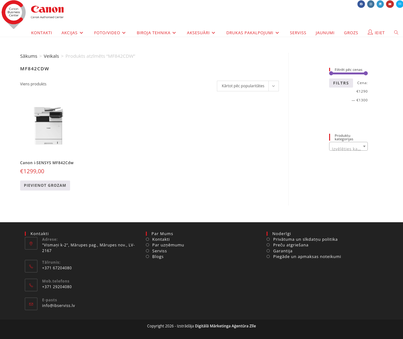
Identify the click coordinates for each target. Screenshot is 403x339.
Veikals (51, 56)
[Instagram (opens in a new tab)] (370, 4)
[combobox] (348, 146)
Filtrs (341, 83)
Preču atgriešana (291, 245)
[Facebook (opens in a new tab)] (361, 4)
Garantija (283, 251)
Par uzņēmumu (168, 245)
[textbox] (348, 148)
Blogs (157, 256)
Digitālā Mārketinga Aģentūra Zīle (225, 326)
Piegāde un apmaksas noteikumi (307, 256)
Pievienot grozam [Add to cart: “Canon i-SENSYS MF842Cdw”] (45, 185)
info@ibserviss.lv (58, 305)
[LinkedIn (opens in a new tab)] (380, 4)
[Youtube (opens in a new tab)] (390, 4)
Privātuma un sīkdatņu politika (305, 239)
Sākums (28, 56)
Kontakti (161, 239)
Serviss (159, 251)
